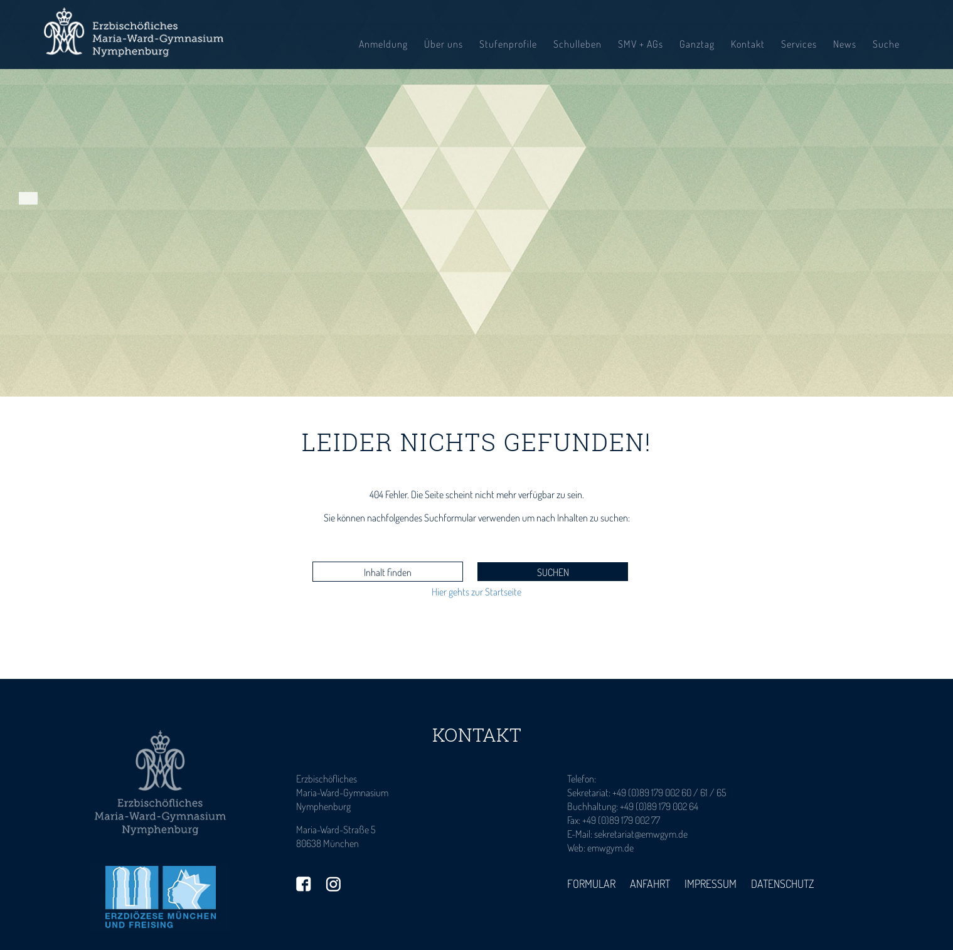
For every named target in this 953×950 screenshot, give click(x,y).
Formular (591, 883)
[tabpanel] (476, 198)
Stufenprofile (508, 44)
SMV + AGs (640, 44)
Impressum (710, 883)
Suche (886, 44)
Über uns (443, 44)
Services (799, 44)
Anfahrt (650, 883)
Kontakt (748, 44)
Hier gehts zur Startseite (476, 591)
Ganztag (697, 44)
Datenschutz (782, 883)
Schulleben (577, 44)
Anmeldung (383, 44)
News (844, 44)
